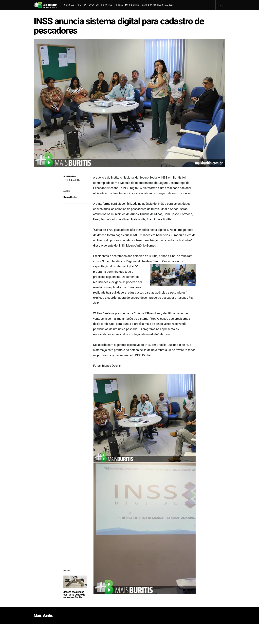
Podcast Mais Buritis (127, 5)
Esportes (106, 5)
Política (81, 5)
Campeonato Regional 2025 (158, 5)
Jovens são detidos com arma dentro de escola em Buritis (74, 594)
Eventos (94, 5)
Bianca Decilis (69, 197)
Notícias (69, 5)
